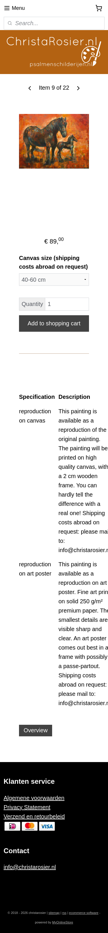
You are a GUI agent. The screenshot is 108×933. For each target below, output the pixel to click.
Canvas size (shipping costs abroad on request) (53, 262)
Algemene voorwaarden (34, 798)
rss (64, 912)
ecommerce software (83, 912)
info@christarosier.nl (30, 867)
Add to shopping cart (54, 323)
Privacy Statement (27, 807)
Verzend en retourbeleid (34, 816)
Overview (36, 730)
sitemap (54, 912)
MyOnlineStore (62, 922)
